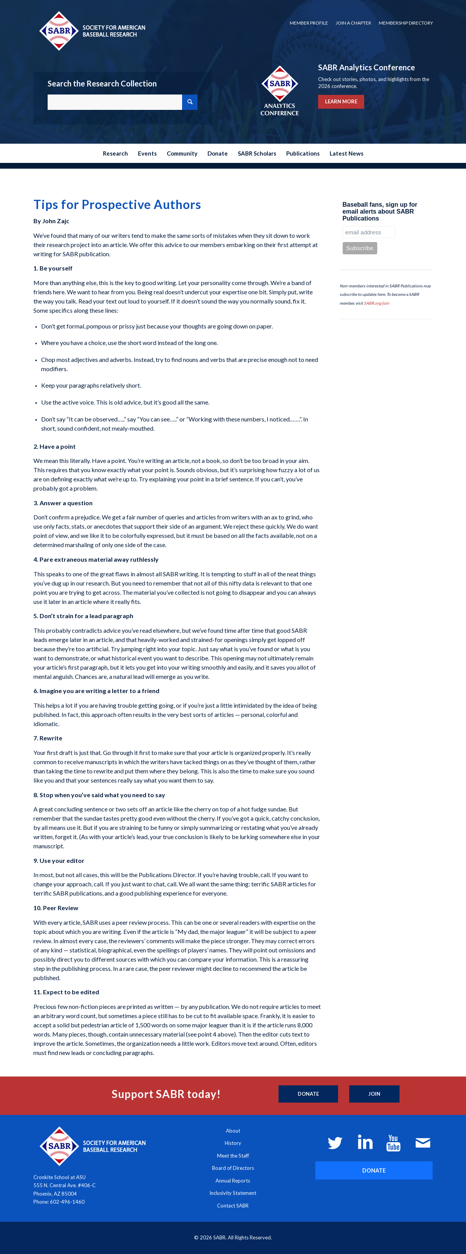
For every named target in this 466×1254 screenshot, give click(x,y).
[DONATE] (374, 1170)
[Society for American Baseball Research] (91, 30)
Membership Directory (406, 23)
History (233, 1143)
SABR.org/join (376, 303)
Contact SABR (233, 1206)
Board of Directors (233, 1168)
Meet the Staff (233, 1156)
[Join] (374, 1094)
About (233, 1131)
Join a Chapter (353, 23)
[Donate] (308, 1094)
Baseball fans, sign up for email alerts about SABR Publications (380, 211)
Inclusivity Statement (232, 1193)
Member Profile (309, 23)
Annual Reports (233, 1181)
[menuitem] (309, 23)
